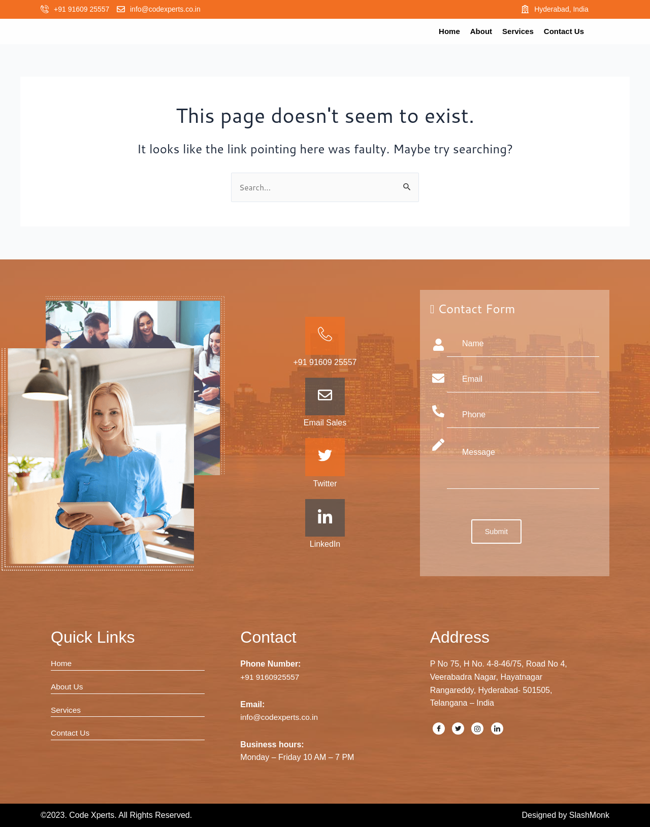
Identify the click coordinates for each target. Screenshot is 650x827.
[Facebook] (439, 728)
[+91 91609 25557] (45, 9)
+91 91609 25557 (81, 9)
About (481, 31)
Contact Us (564, 31)
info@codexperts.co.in (165, 9)
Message (523, 463)
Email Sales (325, 422)
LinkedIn (325, 544)
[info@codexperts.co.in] (121, 9)
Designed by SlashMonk (565, 815)
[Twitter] (458, 728)
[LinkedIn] (497, 728)
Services (518, 31)
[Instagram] (477, 728)
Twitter (325, 483)
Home (449, 31)
